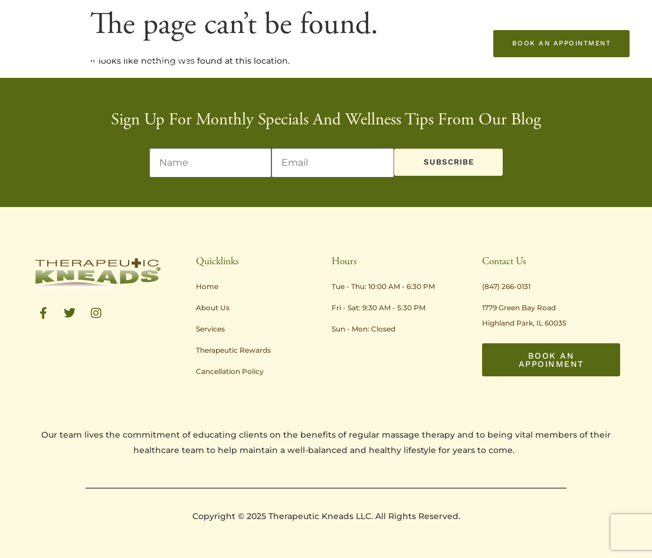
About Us (167, 36)
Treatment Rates (272, 36)
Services (212, 36)
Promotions (338, 36)
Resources (392, 36)
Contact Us (173, 63)
